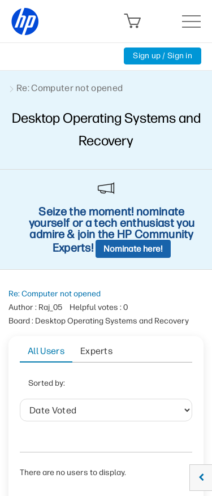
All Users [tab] (46, 351)
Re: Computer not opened (54, 294)
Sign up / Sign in (162, 56)
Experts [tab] (96, 351)
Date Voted (107, 386)
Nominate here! (133, 249)
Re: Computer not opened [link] (69, 88)
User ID (87, 414)
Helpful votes (147, 414)
